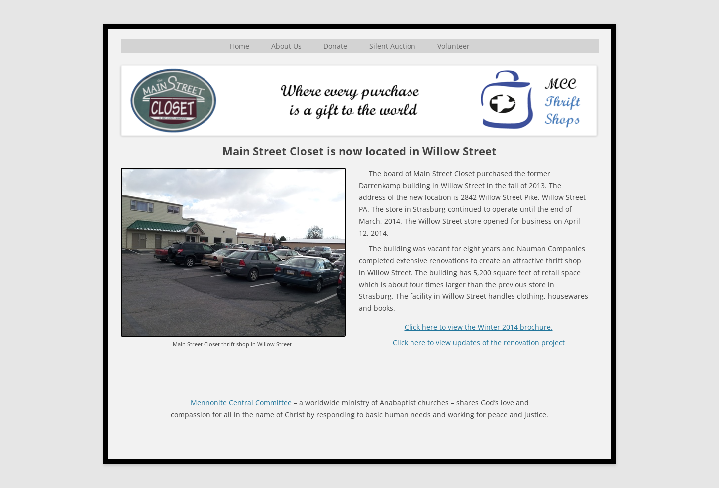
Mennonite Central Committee (241, 402)
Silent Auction (392, 46)
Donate (335, 46)
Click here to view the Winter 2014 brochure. (479, 327)
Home (239, 46)
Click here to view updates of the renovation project (479, 342)
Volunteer (453, 46)
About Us (286, 46)
